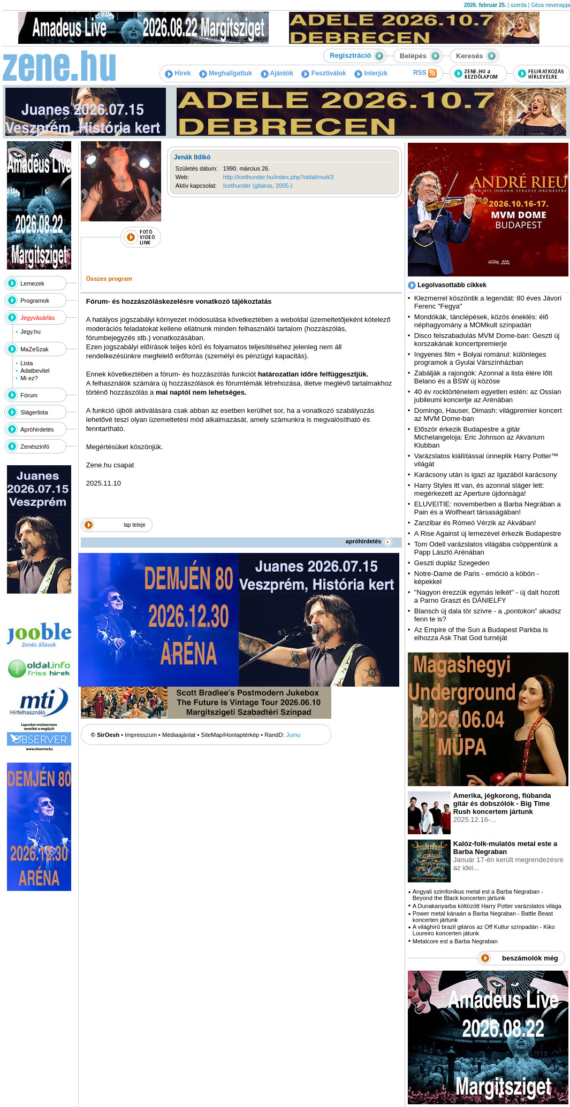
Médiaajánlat (178, 735)
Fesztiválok (323, 73)
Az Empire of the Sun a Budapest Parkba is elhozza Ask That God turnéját (481, 634)
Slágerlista (34, 412)
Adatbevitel (34, 370)
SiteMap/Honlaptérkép (230, 735)
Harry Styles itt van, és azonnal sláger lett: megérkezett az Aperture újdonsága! (479, 489)
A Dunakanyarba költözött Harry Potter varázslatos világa (487, 906)
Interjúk (370, 73)
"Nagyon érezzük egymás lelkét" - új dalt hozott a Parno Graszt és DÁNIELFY (487, 596)
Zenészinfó (34, 446)
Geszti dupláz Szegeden (452, 563)
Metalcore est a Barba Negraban (455, 941)
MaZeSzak (34, 349)
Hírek (178, 73)
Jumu (293, 735)
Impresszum (141, 735)
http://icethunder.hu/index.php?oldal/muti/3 (278, 177)
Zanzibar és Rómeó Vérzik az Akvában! (475, 523)
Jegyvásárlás (37, 317)
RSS (425, 73)
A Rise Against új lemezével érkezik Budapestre (487, 533)
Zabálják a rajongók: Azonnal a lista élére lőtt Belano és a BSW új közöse (483, 377)
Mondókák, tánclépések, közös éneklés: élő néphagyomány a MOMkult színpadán (481, 321)
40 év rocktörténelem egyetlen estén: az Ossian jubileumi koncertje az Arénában (487, 396)
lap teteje (135, 525)
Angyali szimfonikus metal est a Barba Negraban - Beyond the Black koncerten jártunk (478, 894)
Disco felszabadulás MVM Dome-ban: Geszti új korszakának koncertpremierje (487, 340)
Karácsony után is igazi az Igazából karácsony (485, 475)
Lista (26, 363)
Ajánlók (277, 73)
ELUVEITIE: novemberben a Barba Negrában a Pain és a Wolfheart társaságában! (487, 508)
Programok (34, 300)
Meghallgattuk (225, 73)
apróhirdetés (369, 541)
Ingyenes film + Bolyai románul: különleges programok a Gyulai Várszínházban (480, 358)
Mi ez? (28, 378)
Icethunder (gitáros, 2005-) (258, 185)
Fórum (28, 395)
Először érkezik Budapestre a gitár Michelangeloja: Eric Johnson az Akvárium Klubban (479, 437)
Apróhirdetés (37, 429)
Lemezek (32, 283)
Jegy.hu (30, 331)
